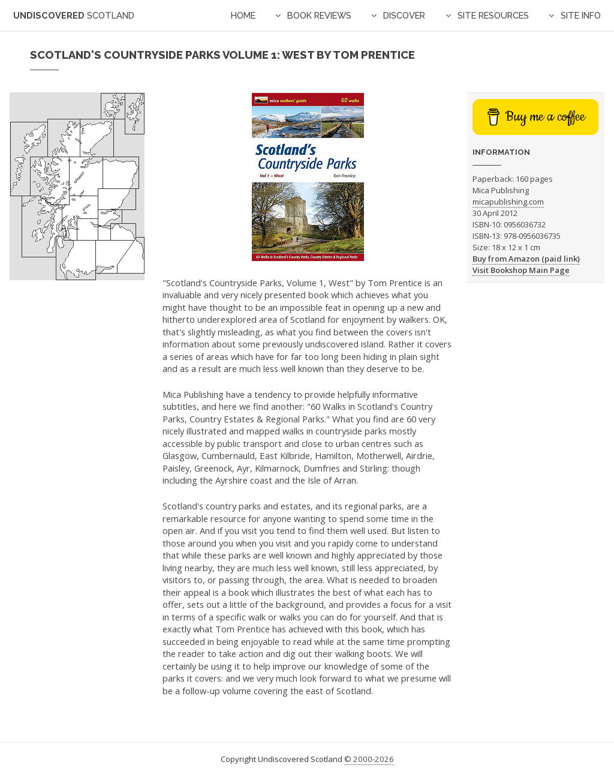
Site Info (581, 15)
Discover (404, 15)
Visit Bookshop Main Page (521, 270)
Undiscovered (73, 15)
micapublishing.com (508, 201)
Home (243, 15)
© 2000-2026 (369, 759)
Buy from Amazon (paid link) (526, 258)
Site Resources (493, 15)
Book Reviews (319, 15)
